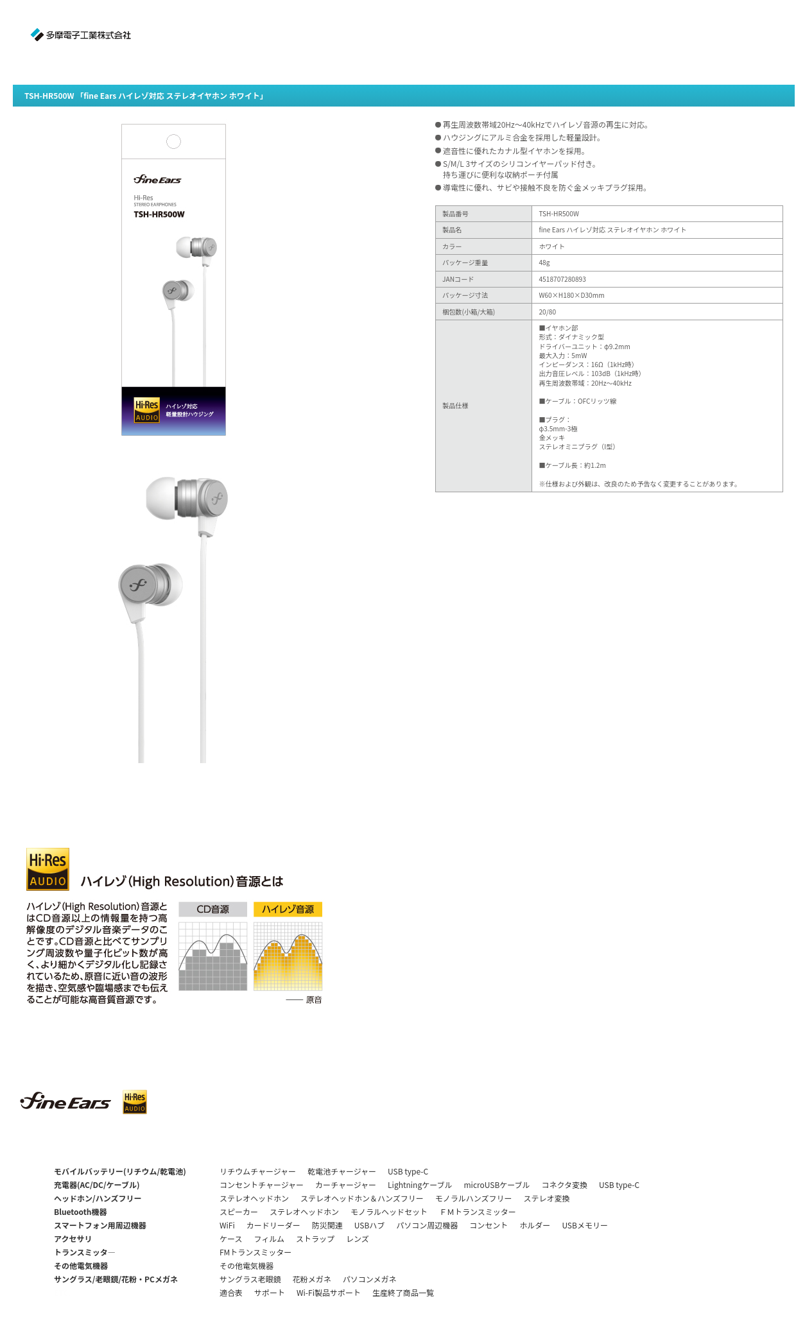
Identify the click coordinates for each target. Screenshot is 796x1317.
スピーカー (239, 1211)
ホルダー (534, 1224)
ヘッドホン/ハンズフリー (97, 1197)
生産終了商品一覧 (403, 1292)
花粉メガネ (312, 1278)
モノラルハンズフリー (473, 1197)
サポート (269, 1292)
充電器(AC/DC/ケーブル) (96, 1184)
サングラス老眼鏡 (250, 1278)
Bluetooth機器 (80, 1211)
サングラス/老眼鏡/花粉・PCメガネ (116, 1278)
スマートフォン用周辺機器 (100, 1224)
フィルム (269, 1238)
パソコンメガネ (370, 1278)
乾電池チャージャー (341, 1171)
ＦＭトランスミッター (477, 1211)
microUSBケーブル (496, 1184)
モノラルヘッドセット (389, 1211)
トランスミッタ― (85, 1251)
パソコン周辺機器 (427, 1224)
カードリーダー (273, 1224)
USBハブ (369, 1224)
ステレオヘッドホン (254, 1197)
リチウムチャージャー (258, 1171)
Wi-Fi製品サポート (329, 1292)
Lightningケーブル (420, 1184)
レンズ (357, 1238)
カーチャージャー (345, 1184)
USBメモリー (585, 1224)
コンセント (488, 1224)
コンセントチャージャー (262, 1184)
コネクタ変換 (565, 1184)
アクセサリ (73, 1238)
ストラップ (315, 1238)
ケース (231, 1238)
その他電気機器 (81, 1265)
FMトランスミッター (255, 1251)
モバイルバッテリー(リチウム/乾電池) (120, 1171)
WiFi (227, 1224)
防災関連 (327, 1224)
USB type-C (408, 1171)
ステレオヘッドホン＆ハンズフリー (362, 1197)
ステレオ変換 (547, 1197)
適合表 (231, 1292)
